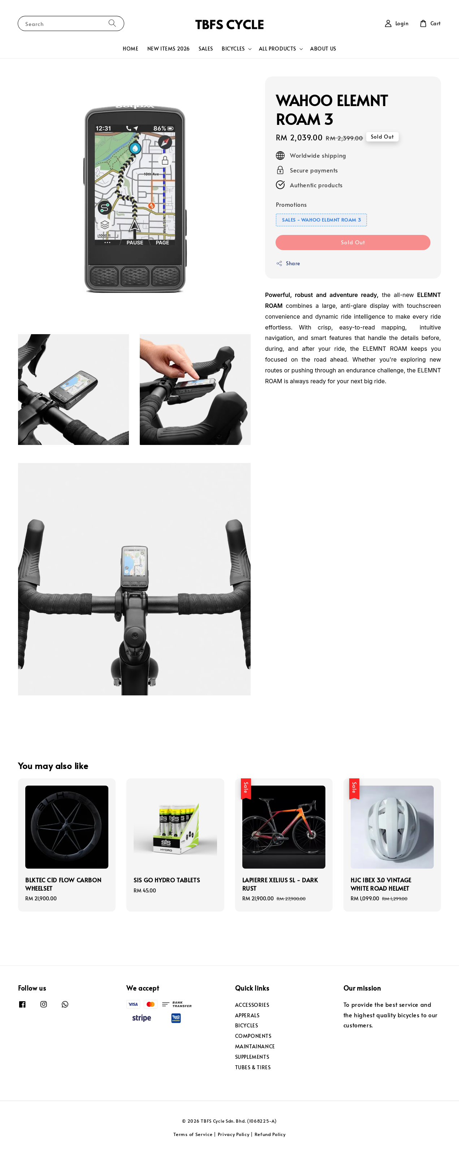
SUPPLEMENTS (252, 1056)
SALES (206, 48)
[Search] (112, 23)
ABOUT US (323, 48)
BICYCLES (233, 48)
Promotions (291, 204)
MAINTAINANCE (255, 1046)
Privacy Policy (234, 1134)
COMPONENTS (253, 1035)
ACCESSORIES (252, 1005)
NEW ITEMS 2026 (168, 48)
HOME (130, 48)
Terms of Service (192, 1134)
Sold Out (353, 242)
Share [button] (288, 263)
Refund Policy (270, 1134)
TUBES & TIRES (253, 1067)
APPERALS (247, 1015)
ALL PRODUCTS (277, 48)
